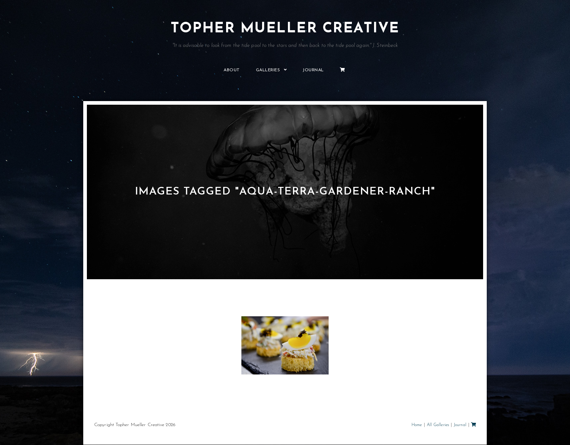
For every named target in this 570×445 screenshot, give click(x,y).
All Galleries (438, 425)
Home (417, 425)
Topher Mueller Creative (285, 35)
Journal (460, 425)
